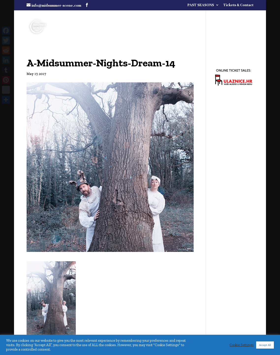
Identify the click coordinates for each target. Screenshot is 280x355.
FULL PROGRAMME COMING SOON (202, 17)
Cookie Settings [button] (242, 345)
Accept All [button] (265, 345)
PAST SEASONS (200, 5)
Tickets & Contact (238, 5)
